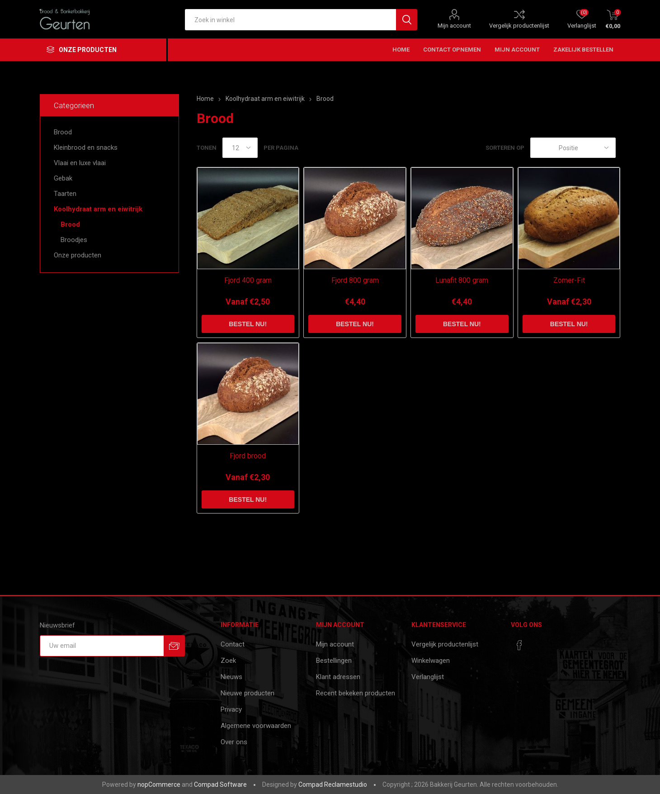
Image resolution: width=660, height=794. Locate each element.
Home (205, 98)
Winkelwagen (430, 660)
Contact (233, 644)
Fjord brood (248, 456)
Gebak (63, 178)
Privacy (231, 709)
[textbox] (290, 19)
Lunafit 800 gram (461, 280)
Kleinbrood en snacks (86, 147)
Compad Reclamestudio (332, 784)
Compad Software (220, 784)
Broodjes (74, 240)
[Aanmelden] (102, 645)
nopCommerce (158, 784)
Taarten (65, 194)
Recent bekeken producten (355, 693)
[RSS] (536, 642)
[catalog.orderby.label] (573, 148)
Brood (63, 132)
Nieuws (231, 677)
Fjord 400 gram (248, 280)
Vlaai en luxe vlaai (80, 163)
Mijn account (454, 25)
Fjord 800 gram (355, 280)
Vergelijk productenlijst (519, 25)
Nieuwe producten (247, 693)
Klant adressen (338, 677)
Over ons (234, 742)
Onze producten (77, 255)
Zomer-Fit (569, 280)
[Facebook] (519, 645)
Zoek (228, 660)
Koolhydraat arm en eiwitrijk (98, 209)
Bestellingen (334, 660)
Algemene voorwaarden (256, 726)
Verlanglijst (427, 677)
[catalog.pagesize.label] (240, 148)
